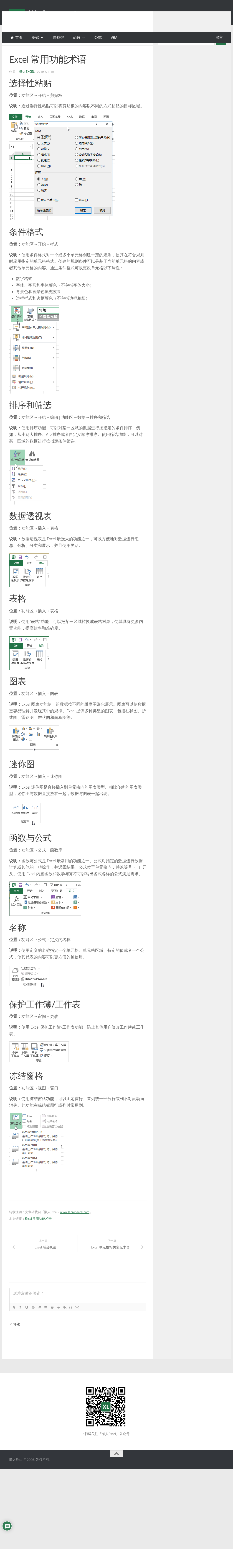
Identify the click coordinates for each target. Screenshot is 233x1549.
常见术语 (45, 50)
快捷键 (58, 37)
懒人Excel (27, 83)
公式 (98, 37)
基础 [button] (35, 37)
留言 (219, 37)
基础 (30, 50)
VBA (114, 37)
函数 (76, 37)
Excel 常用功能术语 (38, 1230)
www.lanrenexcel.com (74, 1223)
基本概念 (16, 50)
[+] (77, 1318)
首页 (19, 37)
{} (70, 1318)
